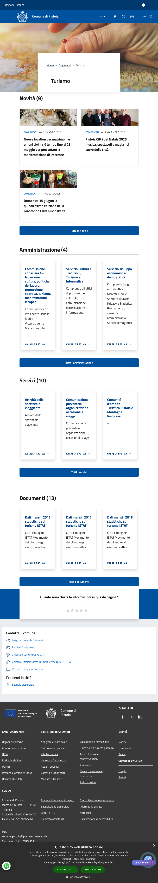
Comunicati (30, 132)
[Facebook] (113, 16)
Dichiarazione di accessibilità (96, 819)
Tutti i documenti (79, 582)
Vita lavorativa (49, 754)
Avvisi (121, 754)
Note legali (86, 813)
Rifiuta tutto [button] (93, 869)
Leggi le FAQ (48, 813)
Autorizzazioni (88, 782)
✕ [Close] (152, 863)
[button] (79, 877)
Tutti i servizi (79, 472)
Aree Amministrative (14, 748)
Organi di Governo (12, 742)
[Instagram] (130, 16)
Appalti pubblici (50, 766)
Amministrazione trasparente (97, 800)
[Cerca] (151, 16)
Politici (6, 766)
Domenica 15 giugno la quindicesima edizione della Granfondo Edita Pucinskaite (44, 206)
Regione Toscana (14, 5)
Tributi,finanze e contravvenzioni (89, 756)
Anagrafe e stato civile (54, 742)
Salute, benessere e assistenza (91, 773)
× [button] (154, 845)
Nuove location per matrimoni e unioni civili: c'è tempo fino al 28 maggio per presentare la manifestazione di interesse (47, 147)
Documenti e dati (12, 779)
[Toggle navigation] (7, 16)
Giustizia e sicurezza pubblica (97, 748)
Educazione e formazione (94, 742)
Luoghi (122, 771)
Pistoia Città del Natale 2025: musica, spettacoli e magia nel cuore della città (107, 144)
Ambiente (85, 765)
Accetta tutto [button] (65, 869)
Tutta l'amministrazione (79, 363)
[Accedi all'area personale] (143, 5)
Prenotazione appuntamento (57, 800)
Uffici (5, 754)
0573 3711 (29, 841)
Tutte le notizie (79, 231)
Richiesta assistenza (53, 819)
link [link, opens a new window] (112, 862)
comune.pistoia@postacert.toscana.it (24, 836)
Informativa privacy (91, 806)
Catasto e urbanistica (53, 773)
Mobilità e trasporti (52, 779)
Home (50, 65)
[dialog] (79, 862)
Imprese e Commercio (53, 760)
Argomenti (65, 65)
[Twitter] (122, 16)
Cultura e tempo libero (54, 748)
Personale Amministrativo (17, 773)
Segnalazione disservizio (55, 806)
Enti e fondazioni (12, 760)
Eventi (122, 777)
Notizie (122, 742)
